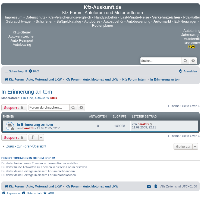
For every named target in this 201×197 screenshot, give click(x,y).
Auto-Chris (41, 98)
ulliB (53, 98)
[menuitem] (33, 71)
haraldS (28, 128)
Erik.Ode (27, 98)
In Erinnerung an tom (26, 92)
